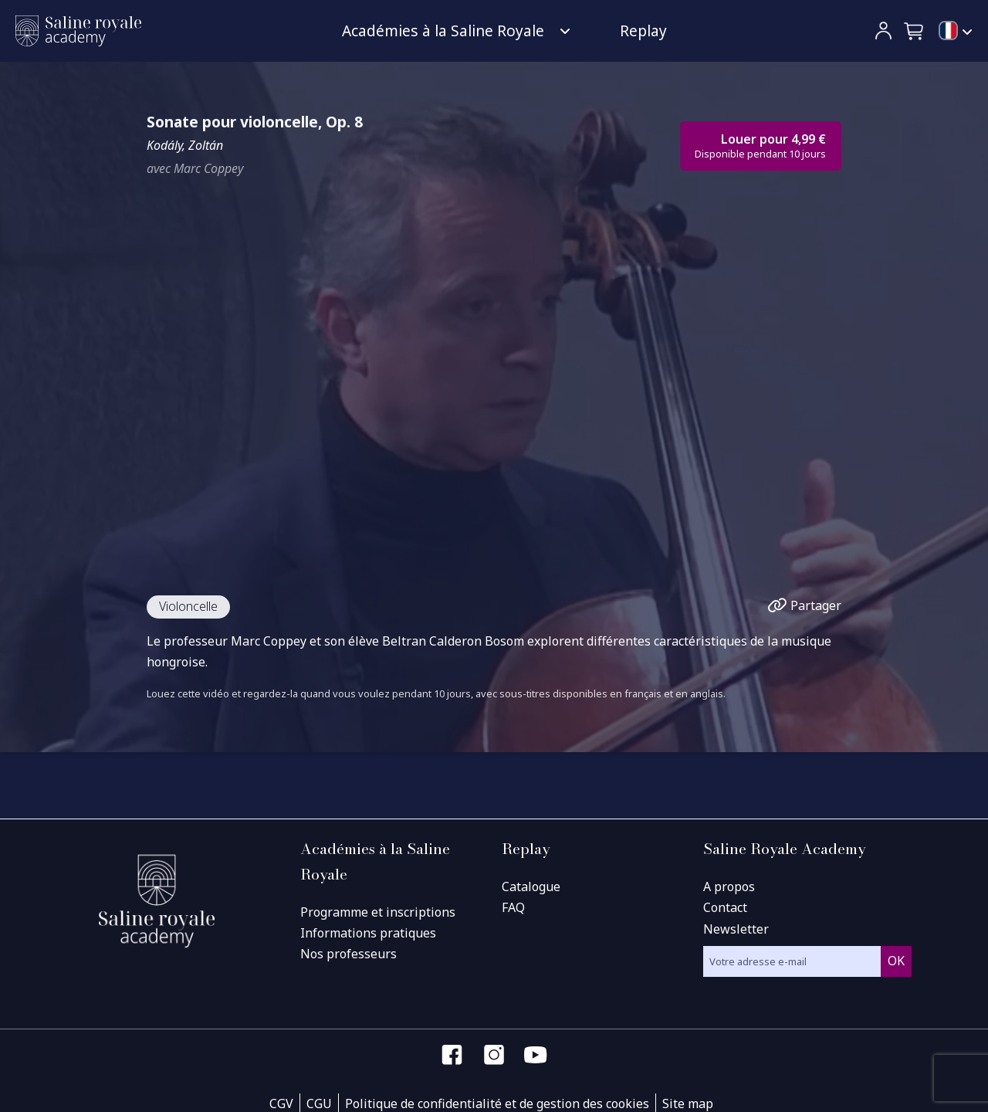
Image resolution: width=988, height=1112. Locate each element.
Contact (725, 907)
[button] (914, 30)
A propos (729, 886)
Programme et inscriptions (377, 912)
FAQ (513, 907)
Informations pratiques (368, 932)
